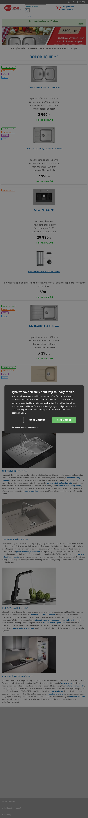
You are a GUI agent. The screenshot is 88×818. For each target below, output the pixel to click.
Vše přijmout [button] (64, 420)
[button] (26, 427)
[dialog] (44, 409)
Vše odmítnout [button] (37, 420)
